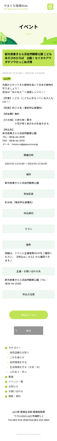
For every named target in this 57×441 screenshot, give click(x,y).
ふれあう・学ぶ (18, 371)
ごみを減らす (17, 357)
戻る (28, 330)
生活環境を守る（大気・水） (25, 367)
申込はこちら (28, 314)
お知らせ (13, 386)
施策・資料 (15, 396)
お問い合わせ (16, 391)
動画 (11, 376)
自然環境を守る (18, 362)
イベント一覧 (16, 381)
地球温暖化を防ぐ (19, 352)
